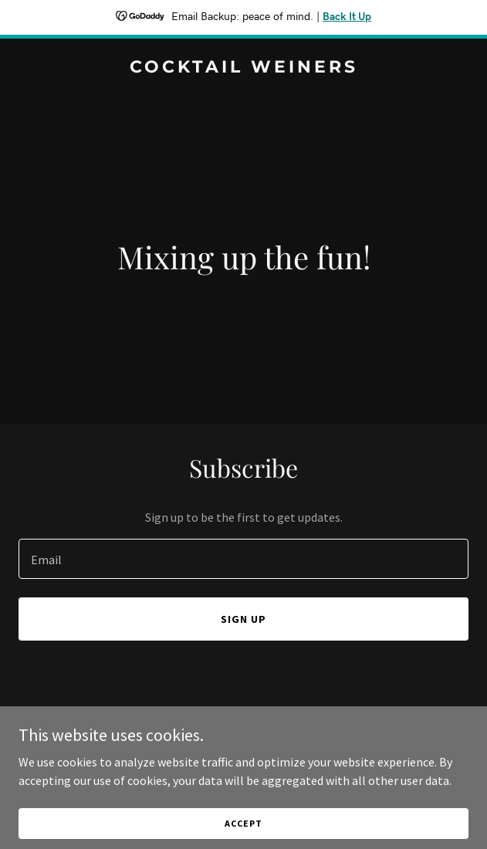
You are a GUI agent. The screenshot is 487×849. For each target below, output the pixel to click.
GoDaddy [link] (273, 745)
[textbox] (243, 559)
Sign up (243, 619)
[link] (243, 68)
